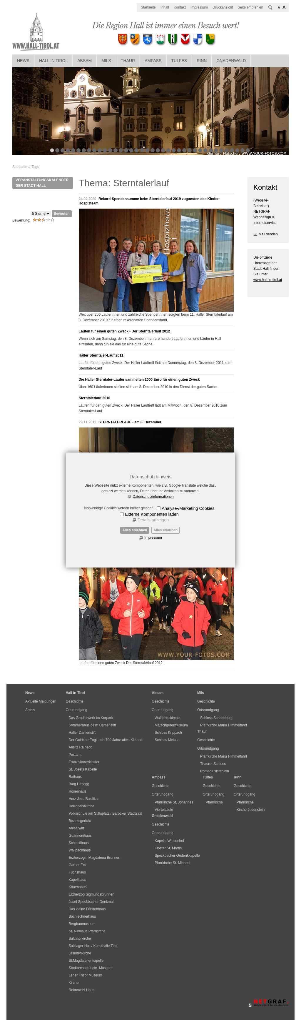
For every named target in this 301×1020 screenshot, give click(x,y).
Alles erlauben (165, 530)
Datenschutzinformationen (153, 497)
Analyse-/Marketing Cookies (188, 508)
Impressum (153, 537)
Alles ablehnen (134, 530)
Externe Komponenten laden (151, 514)
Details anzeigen (153, 520)
